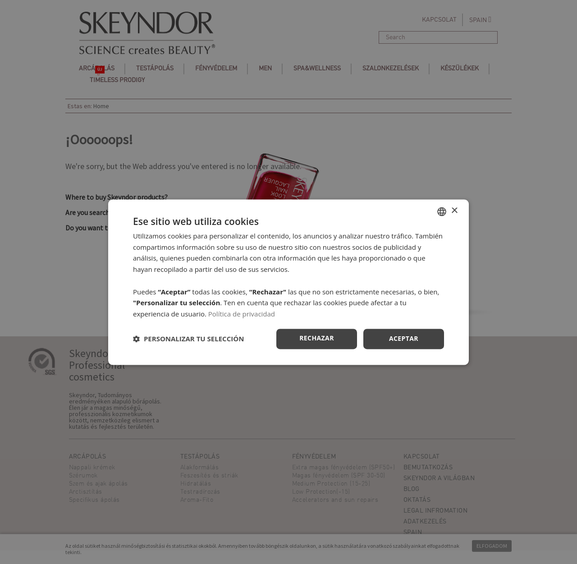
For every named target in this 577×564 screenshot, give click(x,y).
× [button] (454, 210)
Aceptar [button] (403, 338)
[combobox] (441, 211)
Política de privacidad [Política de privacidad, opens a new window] (241, 314)
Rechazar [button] (316, 338)
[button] (188, 339)
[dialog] (288, 282)
